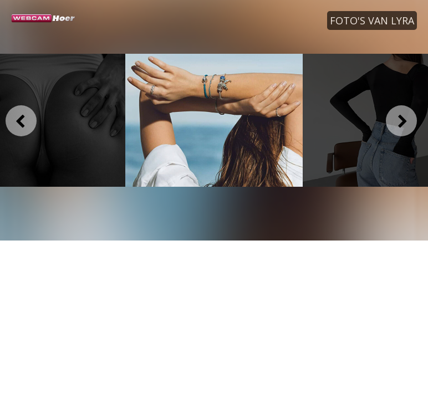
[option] (214, 120)
